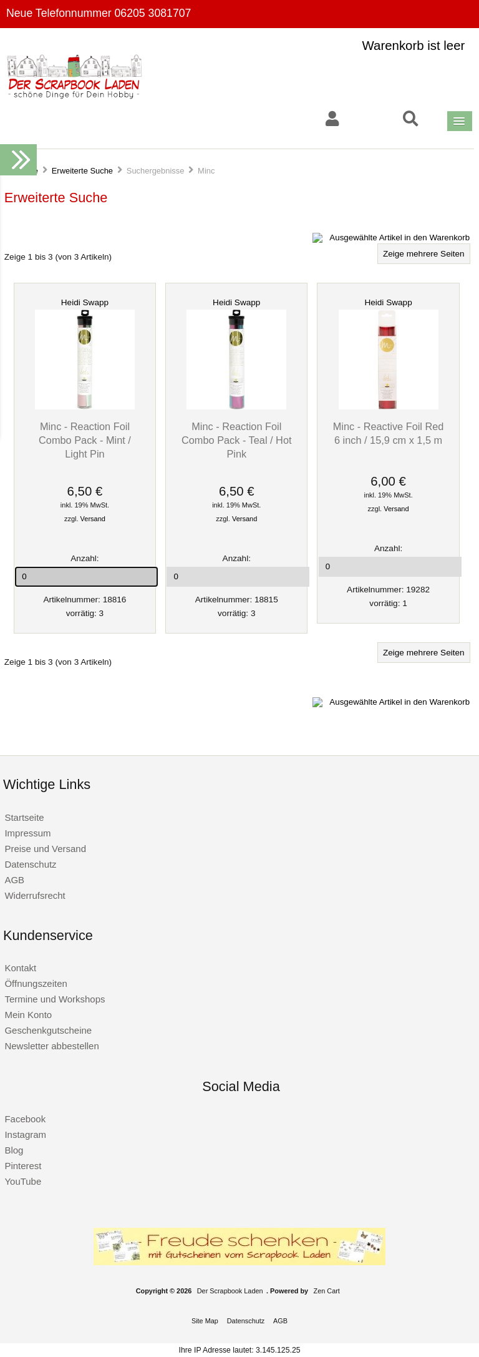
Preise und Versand (45, 848)
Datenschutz (30, 864)
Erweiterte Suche (82, 170)
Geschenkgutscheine (48, 1030)
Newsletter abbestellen (51, 1046)
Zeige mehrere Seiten (424, 253)
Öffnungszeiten (35, 983)
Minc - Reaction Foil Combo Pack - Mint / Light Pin (85, 440)
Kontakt (20, 968)
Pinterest (22, 1165)
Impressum (27, 833)
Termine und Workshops (54, 999)
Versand (92, 518)
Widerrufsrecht (34, 895)
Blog (13, 1150)
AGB (14, 879)
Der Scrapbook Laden (230, 1291)
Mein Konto (28, 1014)
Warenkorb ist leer (413, 45)
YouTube (22, 1181)
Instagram (25, 1134)
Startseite (24, 817)
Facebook (25, 1119)
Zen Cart (327, 1291)
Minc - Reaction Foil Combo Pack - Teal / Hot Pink (236, 440)
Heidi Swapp (85, 302)
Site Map (204, 1321)
